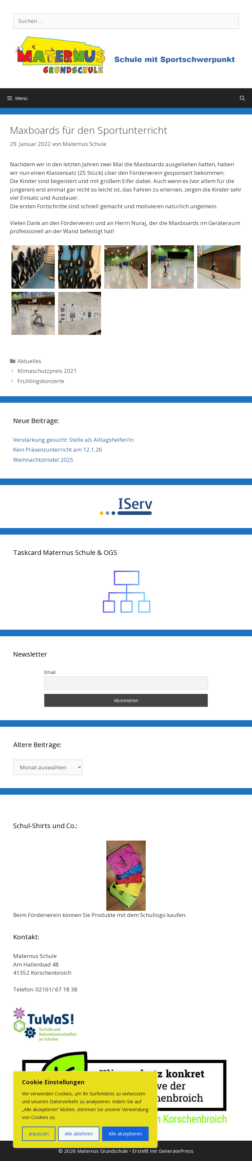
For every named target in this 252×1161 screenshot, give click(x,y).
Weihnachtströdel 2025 (43, 459)
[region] (85, 1109)
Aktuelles (29, 361)
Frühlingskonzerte (40, 381)
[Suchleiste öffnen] (242, 98)
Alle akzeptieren (125, 1133)
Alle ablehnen (79, 1133)
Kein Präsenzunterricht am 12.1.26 (57, 449)
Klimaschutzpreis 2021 (47, 371)
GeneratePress (176, 1151)
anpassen (39, 1133)
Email (49, 672)
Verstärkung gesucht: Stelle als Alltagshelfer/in (73, 439)
